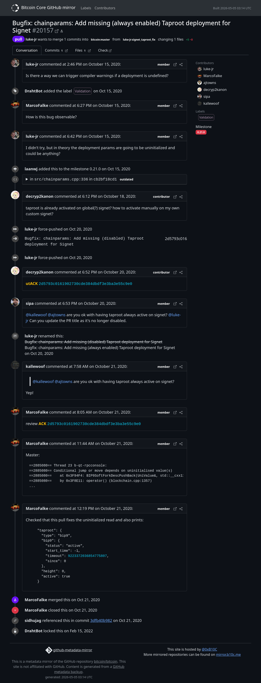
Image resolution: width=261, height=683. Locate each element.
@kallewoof (36, 314)
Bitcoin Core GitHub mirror (43, 8)
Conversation (27, 50)
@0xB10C (209, 649)
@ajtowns (57, 314)
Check (104, 50)
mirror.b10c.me (228, 654)
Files (83, 50)
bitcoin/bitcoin (105, 661)
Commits (56, 50)
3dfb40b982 (101, 620)
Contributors (105, 8)
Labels (86, 8)
